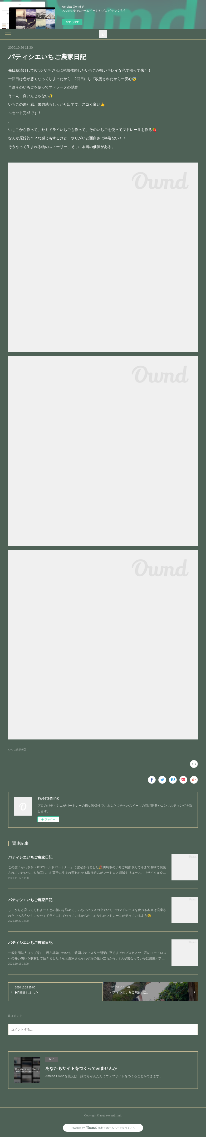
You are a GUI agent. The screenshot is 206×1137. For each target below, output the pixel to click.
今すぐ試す (72, 22)
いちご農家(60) (17, 749)
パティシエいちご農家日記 (30, 857)
